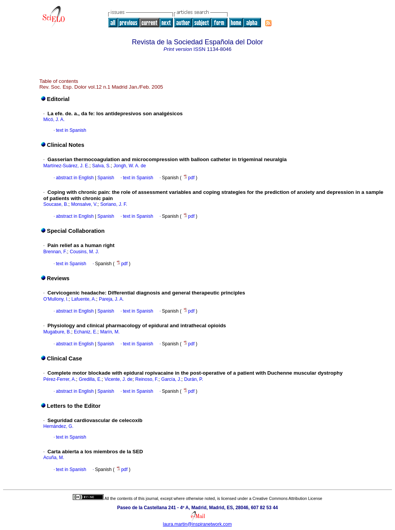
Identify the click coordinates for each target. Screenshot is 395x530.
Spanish (105, 177)
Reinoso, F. (146, 379)
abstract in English (75, 177)
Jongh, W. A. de (130, 165)
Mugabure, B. (57, 332)
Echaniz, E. (85, 332)
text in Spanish (71, 130)
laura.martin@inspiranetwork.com (197, 524)
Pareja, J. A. (111, 299)
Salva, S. (101, 165)
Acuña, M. (54, 457)
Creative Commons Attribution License (287, 498)
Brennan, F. (55, 251)
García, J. (171, 379)
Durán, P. (193, 379)
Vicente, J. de (118, 379)
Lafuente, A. (83, 299)
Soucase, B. (56, 204)
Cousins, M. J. (84, 251)
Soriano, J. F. (113, 204)
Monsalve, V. (84, 204)
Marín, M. (110, 332)
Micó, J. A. (54, 119)
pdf (189, 177)
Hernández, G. (59, 426)
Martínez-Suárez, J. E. (66, 165)
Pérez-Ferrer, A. (60, 379)
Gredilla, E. (90, 379)
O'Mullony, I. (56, 299)
